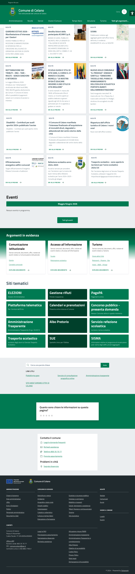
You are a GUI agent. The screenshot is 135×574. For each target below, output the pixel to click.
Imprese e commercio (76, 499)
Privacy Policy (73, 555)
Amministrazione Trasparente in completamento (80, 540)
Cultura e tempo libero (45, 516)
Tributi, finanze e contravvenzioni (80, 509)
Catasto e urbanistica (45, 512)
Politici (8, 509)
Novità (30, 20)
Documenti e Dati (12, 516)
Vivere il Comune (55, 20)
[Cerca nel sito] (124, 11)
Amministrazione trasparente (79, 534)
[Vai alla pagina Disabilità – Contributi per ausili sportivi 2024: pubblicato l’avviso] (14, 149)
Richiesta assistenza (45, 541)
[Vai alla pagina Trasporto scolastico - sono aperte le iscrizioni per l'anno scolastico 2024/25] (99, 182)
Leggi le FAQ (42, 531)
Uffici (8, 502)
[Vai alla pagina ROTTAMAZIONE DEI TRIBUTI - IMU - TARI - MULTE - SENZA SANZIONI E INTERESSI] (13, 109)
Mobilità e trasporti (75, 502)
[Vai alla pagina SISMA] (98, 56)
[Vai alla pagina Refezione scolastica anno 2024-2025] (55, 182)
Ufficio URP (10, 541)
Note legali (72, 558)
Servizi (40, 20)
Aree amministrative (13, 499)
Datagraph (125, 570)
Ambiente (41, 499)
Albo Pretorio (73, 545)
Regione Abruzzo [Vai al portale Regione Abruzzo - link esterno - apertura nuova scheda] (13, 2)
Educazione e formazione (46, 519)
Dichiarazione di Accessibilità (79, 561)
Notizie (102, 495)
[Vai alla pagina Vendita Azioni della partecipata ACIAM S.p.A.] (55, 56)
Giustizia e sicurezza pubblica (79, 495)
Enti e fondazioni (12, 505)
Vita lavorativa (74, 516)
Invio (105, 365)
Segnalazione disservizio (46, 538)
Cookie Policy (73, 551)
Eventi (102, 520)
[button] (132, 13)
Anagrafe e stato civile (45, 502)
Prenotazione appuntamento (48, 534)
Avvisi (102, 502)
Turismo (103, 20)
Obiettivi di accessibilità (77, 548)
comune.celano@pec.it (18, 546)
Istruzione (91, 20)
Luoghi (102, 516)
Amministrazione (15, 20)
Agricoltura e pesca (44, 495)
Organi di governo (12, 495)
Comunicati (104, 499)
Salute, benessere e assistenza (79, 505)
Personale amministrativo (15, 512)
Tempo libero (77, 20)
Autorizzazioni (42, 509)
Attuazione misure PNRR (77, 531)
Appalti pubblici (43, 505)
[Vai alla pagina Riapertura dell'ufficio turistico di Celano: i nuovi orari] (98, 148)
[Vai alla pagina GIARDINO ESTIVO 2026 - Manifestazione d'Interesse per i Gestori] (13, 56)
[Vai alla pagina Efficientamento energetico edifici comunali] (13, 182)
